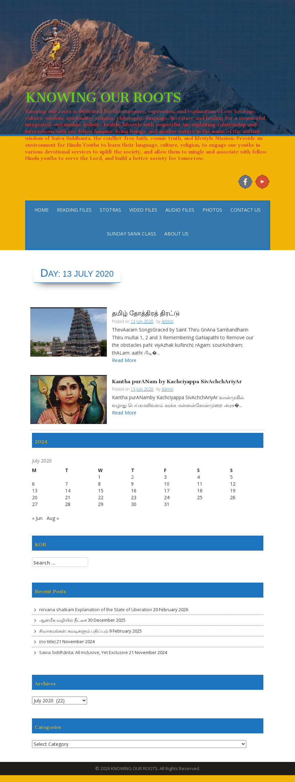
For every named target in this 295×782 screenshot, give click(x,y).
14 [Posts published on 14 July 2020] (67, 490)
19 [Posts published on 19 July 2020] (232, 490)
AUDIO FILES (179, 210)
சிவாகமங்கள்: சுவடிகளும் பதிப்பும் (73, 631)
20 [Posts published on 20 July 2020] (34, 497)
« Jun (37, 518)
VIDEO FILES (143, 210)
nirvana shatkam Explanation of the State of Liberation (95, 609)
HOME (41, 210)
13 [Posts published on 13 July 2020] (34, 490)
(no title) (47, 641)
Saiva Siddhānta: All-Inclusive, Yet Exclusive (83, 652)
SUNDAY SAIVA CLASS (131, 233)
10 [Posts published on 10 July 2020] (166, 483)
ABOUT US (176, 233)
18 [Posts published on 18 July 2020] (199, 490)
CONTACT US (245, 210)
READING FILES (74, 210)
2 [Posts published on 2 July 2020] (132, 477)
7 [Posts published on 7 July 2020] (66, 483)
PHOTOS (212, 210)
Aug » (53, 518)
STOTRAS (110, 210)
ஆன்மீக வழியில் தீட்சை (63, 620)
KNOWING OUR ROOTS (103, 94)
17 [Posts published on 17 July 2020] (166, 490)
